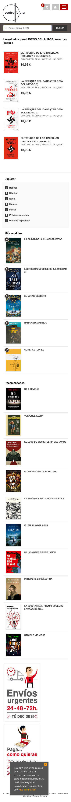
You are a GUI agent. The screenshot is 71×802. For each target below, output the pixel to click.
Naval (12, 198)
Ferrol (12, 209)
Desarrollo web (40, 796)
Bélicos (13, 187)
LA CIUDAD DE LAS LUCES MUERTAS (43, 239)
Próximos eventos (19, 215)
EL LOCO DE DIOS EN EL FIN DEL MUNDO (45, 442)
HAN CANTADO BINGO (35, 323)
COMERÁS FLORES (34, 350)
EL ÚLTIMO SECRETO (35, 296)
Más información (27, 789)
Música (13, 204)
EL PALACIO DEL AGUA (36, 525)
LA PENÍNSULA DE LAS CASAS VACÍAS (44, 498)
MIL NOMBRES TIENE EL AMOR (40, 552)
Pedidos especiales (19, 220)
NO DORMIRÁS (31, 389)
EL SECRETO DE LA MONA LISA (40, 471)
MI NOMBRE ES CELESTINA (38, 579)
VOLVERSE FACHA (33, 416)
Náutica (13, 193)
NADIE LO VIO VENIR (34, 635)
